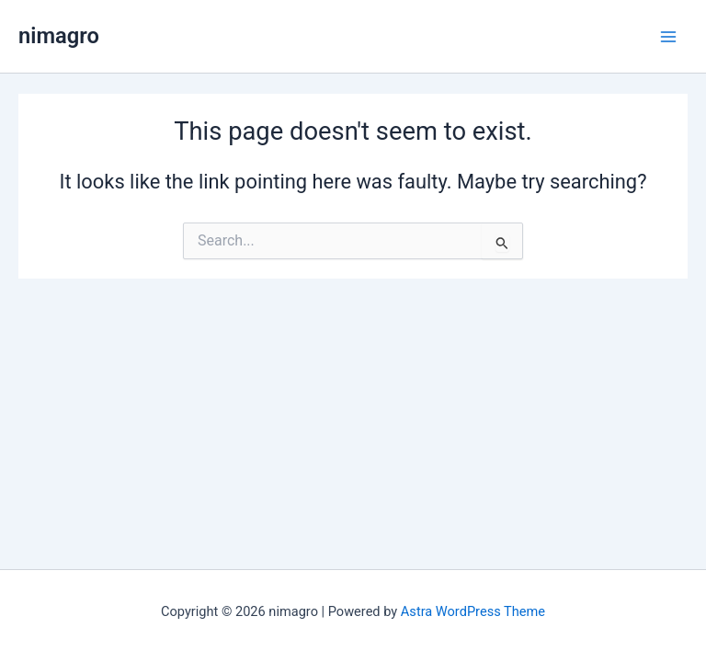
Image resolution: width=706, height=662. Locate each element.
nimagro (58, 36)
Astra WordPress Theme (473, 611)
